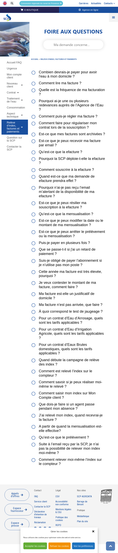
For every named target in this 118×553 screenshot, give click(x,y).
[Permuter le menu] (113, 17)
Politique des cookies (61, 519)
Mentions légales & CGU (63, 511)
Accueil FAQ (14, 62)
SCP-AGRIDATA (84, 496)
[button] (93, 531)
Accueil (34, 59)
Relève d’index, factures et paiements (15, 127)
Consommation (16, 107)
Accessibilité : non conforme (62, 503)
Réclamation (40, 522)
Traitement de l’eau (15, 100)
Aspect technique (15, 115)
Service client (40, 501)
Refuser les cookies (59, 545)
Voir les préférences (83, 545)
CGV (57, 496)
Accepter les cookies (35, 545)
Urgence (12, 68)
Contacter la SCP (14, 148)
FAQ (36, 496)
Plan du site (82, 521)
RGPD (58, 525)
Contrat (13, 92)
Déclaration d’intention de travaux (40, 514)
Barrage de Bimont (82, 503)
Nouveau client (15, 85)
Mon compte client (14, 76)
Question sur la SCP (14, 139)
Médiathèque (83, 516)
